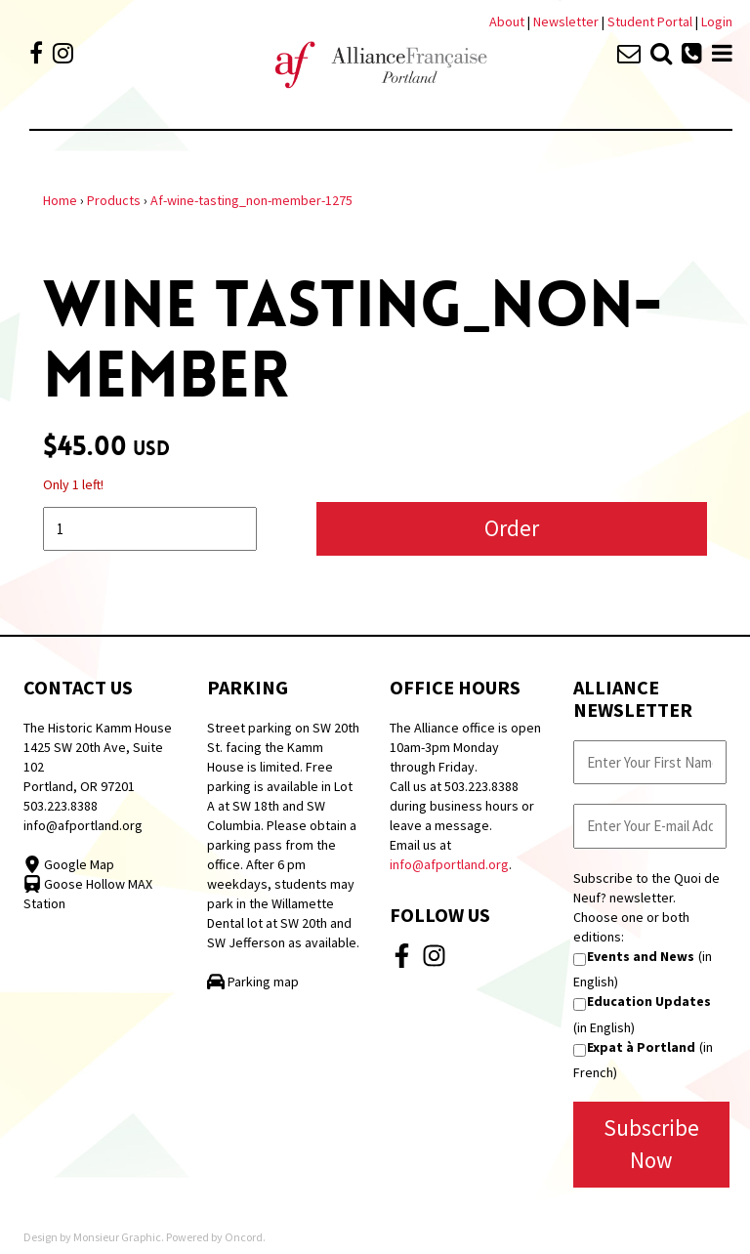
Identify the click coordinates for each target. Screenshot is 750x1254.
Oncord (244, 1237)
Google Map (68, 864)
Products (114, 200)
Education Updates (649, 1001)
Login (716, 21)
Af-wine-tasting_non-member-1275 (251, 200)
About (506, 21)
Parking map (253, 981)
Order (511, 528)
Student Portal (649, 21)
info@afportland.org (83, 825)
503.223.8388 (60, 806)
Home (60, 200)
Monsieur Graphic (117, 1237)
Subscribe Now (651, 1143)
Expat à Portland (641, 1047)
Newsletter (567, 21)
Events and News (640, 956)
